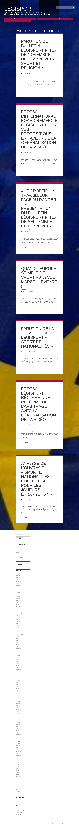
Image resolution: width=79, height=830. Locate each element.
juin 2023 (18, 636)
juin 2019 (18, 722)
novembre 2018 (19, 736)
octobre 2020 (19, 694)
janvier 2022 (18, 667)
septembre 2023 (19, 634)
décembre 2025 (19, 585)
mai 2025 (18, 598)
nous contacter (7, 21)
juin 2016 (18, 780)
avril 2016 (18, 783)
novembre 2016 (19, 772)
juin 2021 (18, 680)
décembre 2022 (19, 648)
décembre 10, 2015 (25, 71)
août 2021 (18, 676)
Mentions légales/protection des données (21, 21)
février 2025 (18, 604)
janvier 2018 (18, 753)
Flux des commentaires (20, 812)
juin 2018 (18, 743)
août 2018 (18, 741)
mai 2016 (18, 782)
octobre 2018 (19, 738)
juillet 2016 (18, 778)
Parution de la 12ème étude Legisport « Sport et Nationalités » (37, 337)
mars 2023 (18, 642)
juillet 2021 (18, 678)
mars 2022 (18, 663)
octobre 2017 (19, 759)
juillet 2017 (18, 762)
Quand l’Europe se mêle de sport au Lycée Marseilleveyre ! (39, 277)
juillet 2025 (18, 594)
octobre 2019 (19, 715)
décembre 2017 (19, 755)
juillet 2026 (18, 573)
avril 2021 (18, 684)
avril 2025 (18, 600)
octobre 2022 (19, 652)
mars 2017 (18, 768)
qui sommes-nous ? (68, 18)
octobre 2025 (19, 589)
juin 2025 (18, 596)
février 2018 (18, 751)
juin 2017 (18, 764)
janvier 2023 (18, 646)
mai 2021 (18, 682)
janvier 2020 (18, 711)
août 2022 (18, 655)
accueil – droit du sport (9, 18)
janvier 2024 (18, 629)
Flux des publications (20, 810)
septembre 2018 (19, 740)
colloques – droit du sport (51, 18)
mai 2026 (18, 575)
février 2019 (18, 730)
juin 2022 (18, 659)
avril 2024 (18, 623)
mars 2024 (18, 625)
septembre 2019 (19, 717)
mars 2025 (18, 602)
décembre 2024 (19, 608)
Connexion (18, 808)
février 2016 (18, 787)
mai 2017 (18, 766)
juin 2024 (18, 619)
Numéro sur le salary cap (21, 554)
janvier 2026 (18, 583)
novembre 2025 (19, 587)
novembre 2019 (19, 713)
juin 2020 (18, 701)
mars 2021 (18, 686)
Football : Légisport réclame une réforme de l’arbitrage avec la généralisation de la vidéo (38, 404)
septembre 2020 (19, 696)
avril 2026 (18, 577)
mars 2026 (18, 579)
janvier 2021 (18, 690)
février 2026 (18, 581)
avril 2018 (18, 747)
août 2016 (18, 776)
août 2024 (18, 615)
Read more (26, 91)
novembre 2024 (19, 610)
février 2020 (18, 709)
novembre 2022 (19, 650)
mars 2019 (18, 728)
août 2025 (18, 592)
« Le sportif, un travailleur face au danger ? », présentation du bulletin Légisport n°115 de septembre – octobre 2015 (38, 208)
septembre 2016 (19, 774)
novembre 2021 (19, 671)
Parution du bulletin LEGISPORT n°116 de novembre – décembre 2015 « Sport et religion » (39, 54)
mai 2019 (18, 724)
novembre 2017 (19, 757)
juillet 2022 (18, 657)
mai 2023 (18, 638)
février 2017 (18, 770)
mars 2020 (18, 707)
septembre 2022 (19, 654)
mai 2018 (18, 745)
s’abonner (60, 18)
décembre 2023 (19, 631)
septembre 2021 (19, 675)
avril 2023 (18, 640)
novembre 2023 (19, 632)
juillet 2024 (18, 617)
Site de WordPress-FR (20, 814)
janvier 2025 (18, 606)
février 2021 (18, 688)
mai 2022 (18, 661)
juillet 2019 (18, 720)
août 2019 (18, 718)
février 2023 (18, 644)
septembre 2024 (19, 613)
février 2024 (18, 627)
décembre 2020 (19, 692)
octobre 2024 (19, 612)
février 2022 (18, 665)
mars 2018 (18, 749)
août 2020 (18, 697)
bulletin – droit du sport (21, 18)
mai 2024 (18, 621)
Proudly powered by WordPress (56, 823)
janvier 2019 (18, 732)
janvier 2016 (18, 789)
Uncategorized (25, 73)
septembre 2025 (19, 591)
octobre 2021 (19, 673)
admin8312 (32, 73)
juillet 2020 (18, 699)
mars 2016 (18, 785)
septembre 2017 (19, 761)
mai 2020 (18, 703)
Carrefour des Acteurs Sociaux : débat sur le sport (22, 556)
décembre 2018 (19, 734)
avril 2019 (18, 726)
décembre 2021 (19, 669)
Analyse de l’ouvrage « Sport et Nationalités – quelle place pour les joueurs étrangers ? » (37, 478)
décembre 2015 (19, 791)
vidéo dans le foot (41, 18)
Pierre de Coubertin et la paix (22, 547)
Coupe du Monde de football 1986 (23, 549)
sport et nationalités (31, 18)
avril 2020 (18, 705)
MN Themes (22, 823)
